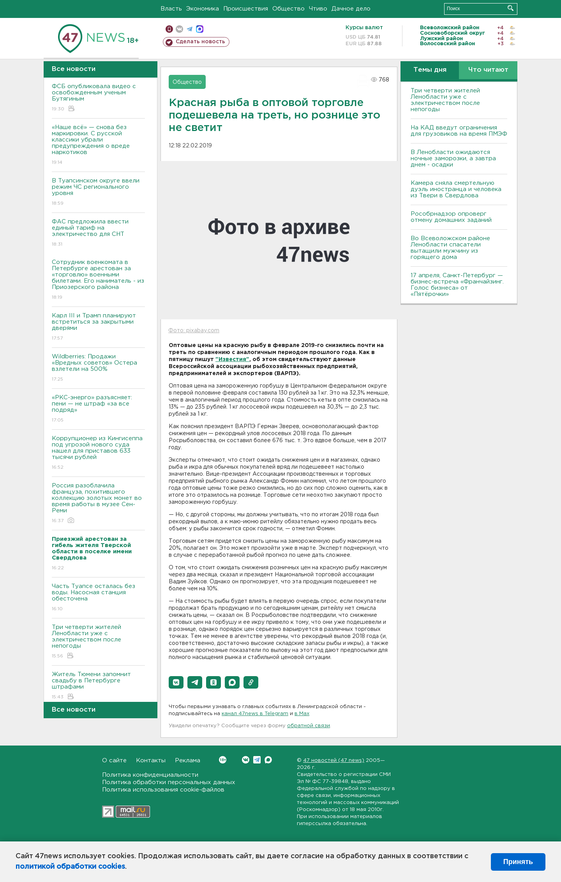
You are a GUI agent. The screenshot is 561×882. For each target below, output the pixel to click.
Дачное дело (351, 8)
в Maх (302, 714)
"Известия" (232, 359)
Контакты (151, 760)
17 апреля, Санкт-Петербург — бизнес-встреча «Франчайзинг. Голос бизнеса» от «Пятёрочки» (457, 285)
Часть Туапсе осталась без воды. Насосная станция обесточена (98, 598)
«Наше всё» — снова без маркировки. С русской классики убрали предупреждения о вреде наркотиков (98, 145)
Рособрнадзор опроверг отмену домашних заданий (451, 217)
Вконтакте (222, 759)
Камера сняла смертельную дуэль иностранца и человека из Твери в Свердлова (456, 189)
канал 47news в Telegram (255, 714)
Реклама (187, 760)
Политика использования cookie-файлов (163, 789)
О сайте (114, 760)
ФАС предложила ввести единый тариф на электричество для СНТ (98, 233)
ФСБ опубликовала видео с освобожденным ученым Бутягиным (98, 98)
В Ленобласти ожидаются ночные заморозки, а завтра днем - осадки (453, 158)
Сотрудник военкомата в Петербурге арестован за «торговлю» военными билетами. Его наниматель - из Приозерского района (98, 280)
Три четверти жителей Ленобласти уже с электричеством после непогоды (98, 642)
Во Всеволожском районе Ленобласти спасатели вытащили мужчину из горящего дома (450, 248)
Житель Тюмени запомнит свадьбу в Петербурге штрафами (98, 686)
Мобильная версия (169, 29)
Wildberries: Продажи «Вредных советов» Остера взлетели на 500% (98, 368)
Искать (510, 8)
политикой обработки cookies (70, 867)
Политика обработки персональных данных (168, 782)
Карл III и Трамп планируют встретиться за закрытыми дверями (98, 327)
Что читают (488, 70)
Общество (288, 8)
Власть (171, 8)
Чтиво (318, 8)
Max (268, 759)
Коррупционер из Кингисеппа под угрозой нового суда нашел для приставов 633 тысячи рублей (98, 453)
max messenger (199, 29)
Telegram (257, 759)
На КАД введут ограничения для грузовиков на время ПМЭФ (459, 130)
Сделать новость (200, 41)
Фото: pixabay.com (193, 330)
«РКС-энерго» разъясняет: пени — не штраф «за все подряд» (98, 409)
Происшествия (245, 8)
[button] (176, 682)
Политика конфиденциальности (150, 775)
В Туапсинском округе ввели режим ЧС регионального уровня (98, 192)
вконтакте (179, 29)
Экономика (202, 8)
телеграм (189, 29)
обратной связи (308, 726)
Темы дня (429, 70)
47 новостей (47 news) (333, 760)
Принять (518, 862)
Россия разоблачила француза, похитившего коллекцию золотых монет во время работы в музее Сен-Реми (98, 503)
